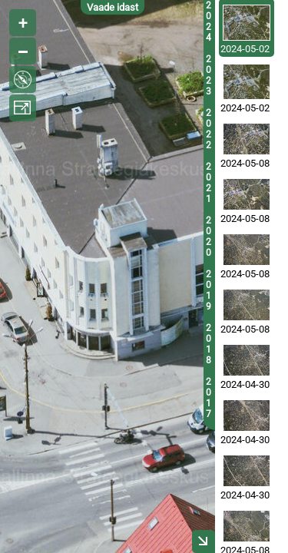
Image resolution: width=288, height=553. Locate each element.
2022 (208, 129)
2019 (208, 290)
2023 (208, 75)
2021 (208, 182)
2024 (208, 21)
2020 (208, 236)
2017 (208, 397)
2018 (208, 344)
